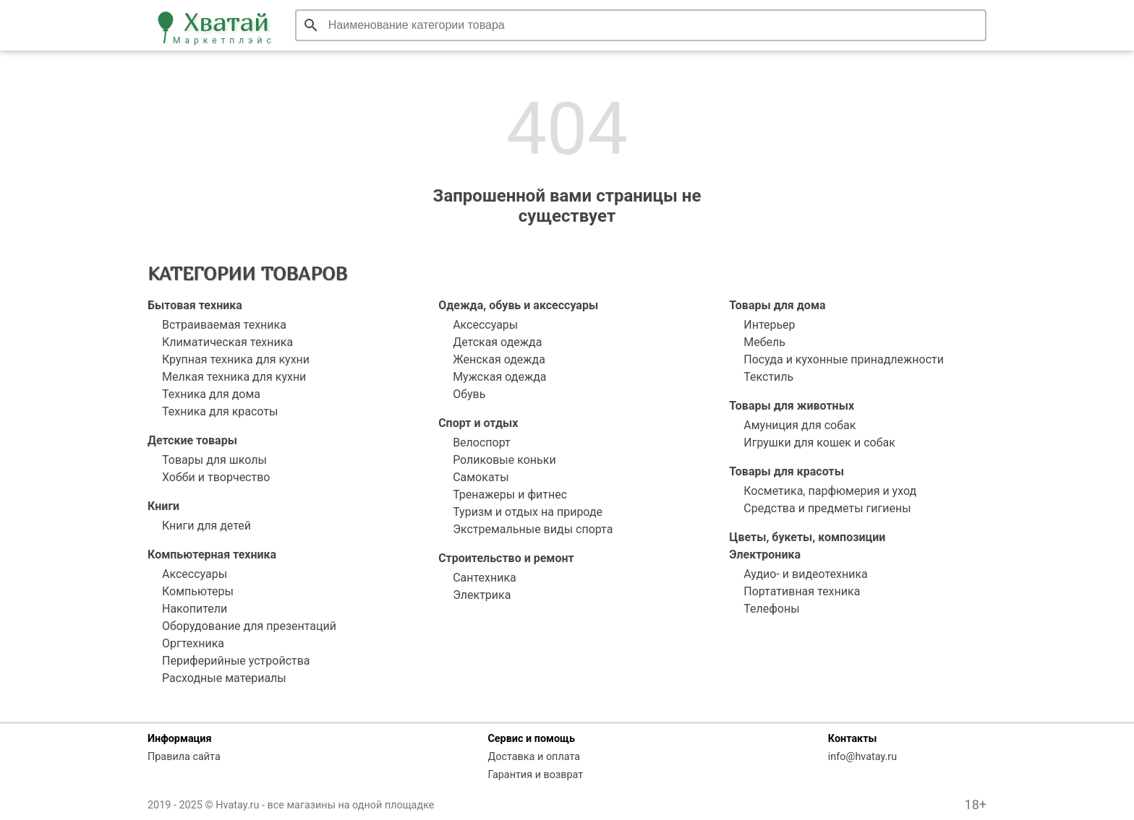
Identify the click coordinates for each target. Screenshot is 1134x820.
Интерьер (769, 325)
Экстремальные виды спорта (533, 529)
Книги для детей (206, 525)
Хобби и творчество (216, 477)
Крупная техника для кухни (236, 359)
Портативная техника (801, 591)
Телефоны (771, 609)
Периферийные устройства (236, 661)
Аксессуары (194, 574)
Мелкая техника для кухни (234, 377)
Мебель (764, 342)
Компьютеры (198, 591)
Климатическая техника (227, 342)
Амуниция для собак (799, 425)
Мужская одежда (499, 377)
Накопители (194, 609)
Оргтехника (193, 643)
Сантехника (484, 577)
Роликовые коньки (504, 460)
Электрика (482, 595)
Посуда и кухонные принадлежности (843, 359)
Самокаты (480, 477)
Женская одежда (499, 359)
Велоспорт (482, 442)
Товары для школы (214, 460)
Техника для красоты (220, 411)
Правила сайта (184, 757)
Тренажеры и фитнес (510, 494)
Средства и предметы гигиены (827, 508)
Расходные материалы (224, 678)
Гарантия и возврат (535, 775)
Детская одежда (497, 342)
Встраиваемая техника (224, 325)
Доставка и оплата (533, 757)
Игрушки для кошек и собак (819, 442)
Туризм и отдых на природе (527, 512)
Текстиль (768, 377)
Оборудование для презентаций (249, 626)
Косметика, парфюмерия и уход (829, 491)
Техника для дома (211, 394)
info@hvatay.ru (862, 757)
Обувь (469, 394)
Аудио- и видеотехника (805, 574)
